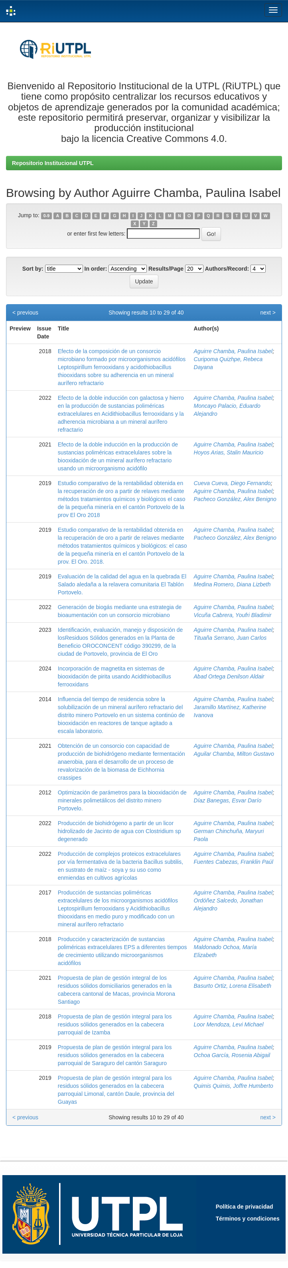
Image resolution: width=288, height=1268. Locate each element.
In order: (96, 268)
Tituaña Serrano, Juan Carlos (230, 638)
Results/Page (165, 268)
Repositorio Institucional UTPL (53, 163)
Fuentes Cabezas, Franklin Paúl (233, 862)
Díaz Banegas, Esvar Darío (228, 800)
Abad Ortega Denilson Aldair (229, 676)
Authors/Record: (227, 268)
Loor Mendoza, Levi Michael (229, 1024)
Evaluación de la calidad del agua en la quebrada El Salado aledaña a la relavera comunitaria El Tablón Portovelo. (122, 584)
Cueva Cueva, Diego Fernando (232, 483)
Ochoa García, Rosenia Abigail (232, 1055)
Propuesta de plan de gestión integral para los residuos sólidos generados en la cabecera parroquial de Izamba (115, 1024)
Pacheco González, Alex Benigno (235, 499)
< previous (25, 312)
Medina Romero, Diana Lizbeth (232, 584)
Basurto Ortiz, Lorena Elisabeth (233, 986)
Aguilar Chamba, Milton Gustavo (234, 754)
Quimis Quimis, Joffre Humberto (233, 1086)
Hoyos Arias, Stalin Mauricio (229, 452)
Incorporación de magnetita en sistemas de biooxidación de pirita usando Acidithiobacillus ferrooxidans (114, 676)
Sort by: (32, 268)
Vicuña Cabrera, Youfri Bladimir (233, 615)
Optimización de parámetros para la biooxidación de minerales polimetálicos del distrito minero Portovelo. (122, 800)
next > (268, 312)
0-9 (46, 215)
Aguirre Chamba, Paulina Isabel (233, 351)
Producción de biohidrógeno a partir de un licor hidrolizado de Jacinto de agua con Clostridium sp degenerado (119, 831)
